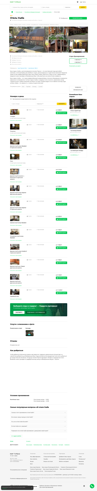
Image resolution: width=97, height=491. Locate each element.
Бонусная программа (49, 453)
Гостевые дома (46, 444)
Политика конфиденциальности (18, 478)
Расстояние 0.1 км (75, 152)
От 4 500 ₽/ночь (74, 115)
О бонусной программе (50, 456)
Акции (31, 461)
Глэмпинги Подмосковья (35, 469)
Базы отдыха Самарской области (50, 469)
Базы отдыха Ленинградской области (50, 467)
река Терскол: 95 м (22, 68)
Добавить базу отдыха (65, 456)
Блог (31, 464)
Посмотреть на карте (75, 65)
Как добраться (34, 24)
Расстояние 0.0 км (75, 112)
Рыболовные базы (38, 444)
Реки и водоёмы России (50, 471)
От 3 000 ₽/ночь (74, 134)
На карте (28, 441)
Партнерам (62, 453)
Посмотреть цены (77, 18)
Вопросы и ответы (54, 24)
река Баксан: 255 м (33, 68)
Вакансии (81, 461)
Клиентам (32, 453)
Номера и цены (17, 24)
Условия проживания (44, 24)
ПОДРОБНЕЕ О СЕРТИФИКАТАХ (36, 312)
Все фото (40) (78, 50)
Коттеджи (61, 444)
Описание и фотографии (16, 120)
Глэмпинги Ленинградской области (69, 467)
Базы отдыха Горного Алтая (36, 471)
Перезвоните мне (78, 89)
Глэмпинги (66, 444)
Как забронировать (35, 456)
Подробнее (4, 488)
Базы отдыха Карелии (35, 467)
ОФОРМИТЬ (18, 312)
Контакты (81, 464)
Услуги (23, 24)
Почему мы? (82, 459)
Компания (81, 453)
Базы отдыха (29, 444)
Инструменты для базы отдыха (67, 459)
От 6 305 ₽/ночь (74, 154)
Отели (11, 441)
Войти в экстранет (64, 461)
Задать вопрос (16, 436)
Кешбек (46, 459)
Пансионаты (54, 444)
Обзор (11, 24)
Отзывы (28, 24)
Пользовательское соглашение (18, 469)
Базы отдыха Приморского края (67, 469)
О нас (80, 456)
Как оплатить (33, 459)
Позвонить (78, 87)
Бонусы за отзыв (48, 461)
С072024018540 (58, 474)
